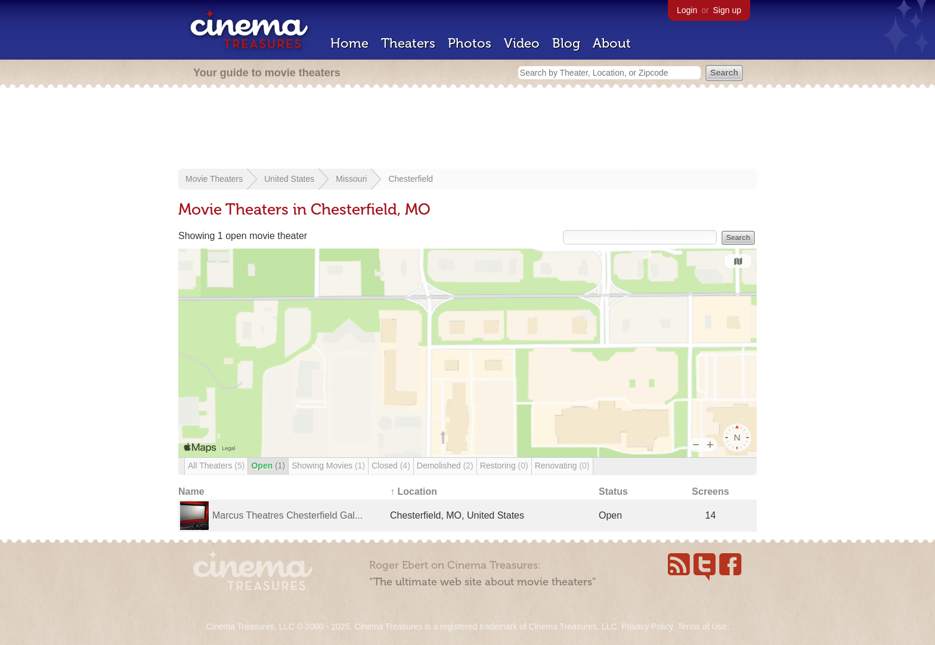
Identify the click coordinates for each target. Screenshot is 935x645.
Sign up (727, 10)
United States (289, 179)
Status (613, 491)
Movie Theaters (214, 179)
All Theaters (216, 465)
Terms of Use (701, 626)
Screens (710, 491)
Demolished (445, 465)
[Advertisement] (467, 129)
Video (522, 43)
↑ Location (413, 491)
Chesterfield (410, 179)
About (612, 43)
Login (687, 10)
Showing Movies (328, 465)
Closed (390, 465)
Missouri (351, 179)
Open (268, 465)
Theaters (408, 43)
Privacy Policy (647, 626)
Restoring (504, 465)
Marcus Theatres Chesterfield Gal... (287, 515)
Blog (566, 43)
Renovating (562, 465)
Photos (469, 43)
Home (349, 43)
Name (191, 491)
